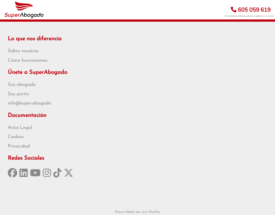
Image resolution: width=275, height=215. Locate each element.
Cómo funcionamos (27, 60)
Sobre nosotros (23, 51)
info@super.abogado (29, 103)
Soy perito (18, 94)
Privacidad (19, 146)
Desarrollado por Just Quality (137, 212)
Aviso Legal (268, 16)
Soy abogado (22, 84)
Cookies (16, 136)
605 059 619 (251, 10)
